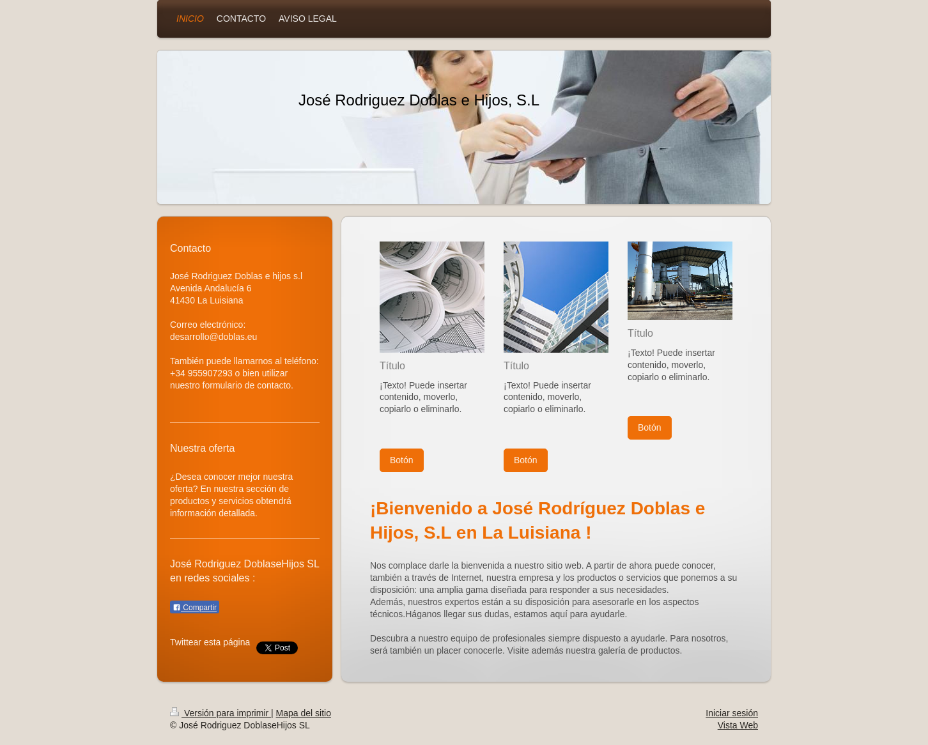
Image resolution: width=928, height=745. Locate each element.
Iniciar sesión (732, 713)
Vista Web (738, 725)
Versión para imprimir (220, 713)
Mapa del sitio (303, 713)
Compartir (195, 607)
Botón (402, 460)
